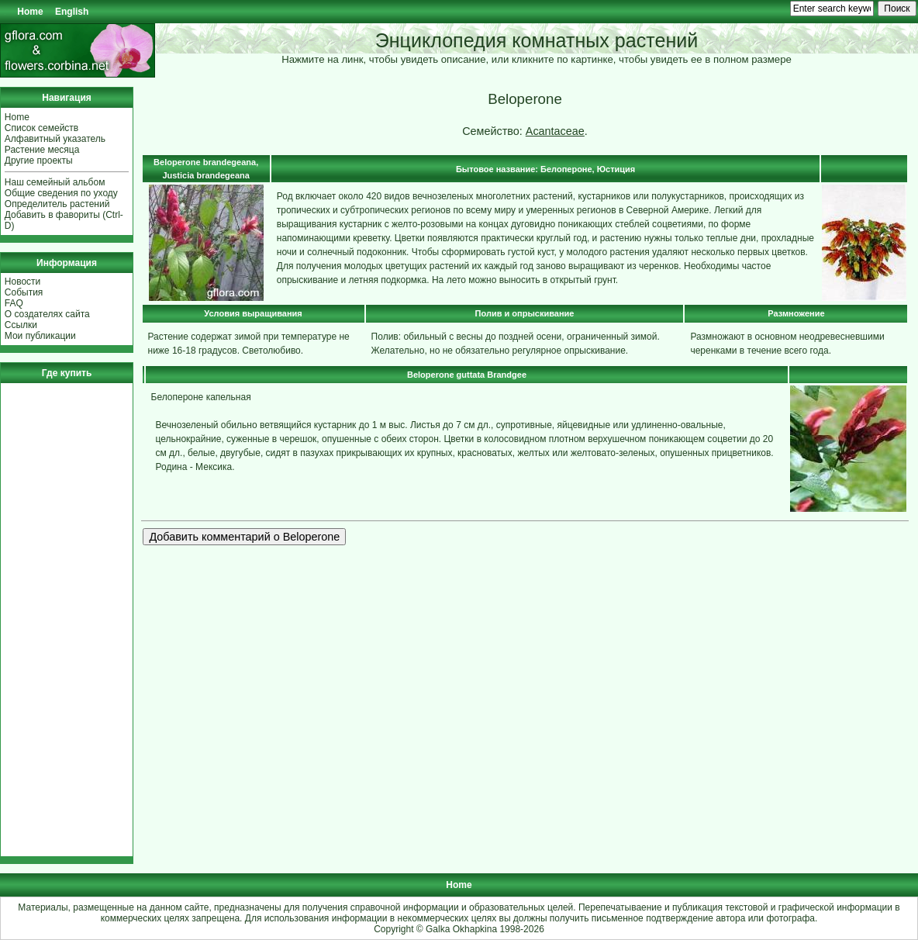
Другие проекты (39, 160)
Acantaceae (555, 131)
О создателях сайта (47, 314)
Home (30, 11)
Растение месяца (42, 149)
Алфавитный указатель (55, 138)
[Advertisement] (51, 619)
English (71, 11)
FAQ (14, 303)
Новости (22, 281)
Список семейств (41, 128)
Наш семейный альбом (55, 182)
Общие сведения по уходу (61, 193)
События (24, 292)
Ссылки (21, 325)
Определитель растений (57, 204)
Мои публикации (40, 335)
